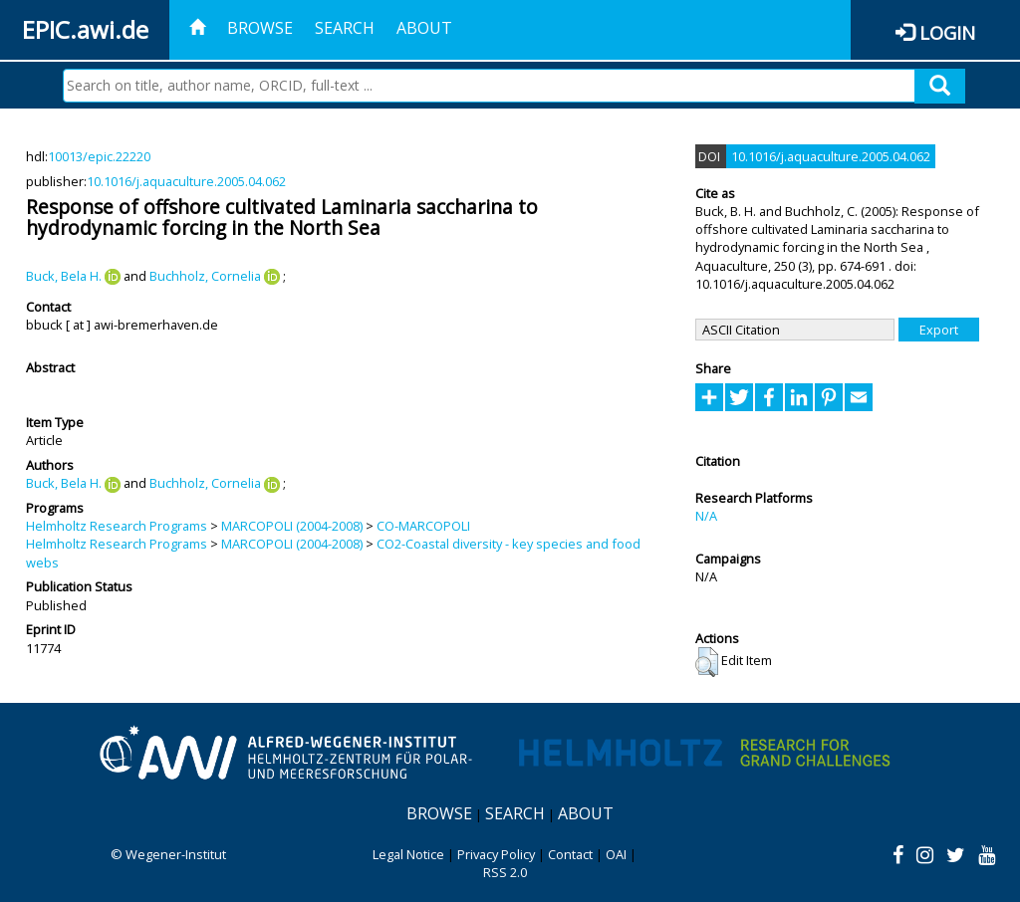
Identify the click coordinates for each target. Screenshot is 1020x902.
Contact (570, 854)
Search (345, 28)
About (424, 28)
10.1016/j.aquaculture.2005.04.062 (186, 181)
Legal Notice (408, 854)
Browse (260, 28)
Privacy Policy (496, 854)
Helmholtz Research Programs (116, 526)
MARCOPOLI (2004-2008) (292, 526)
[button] (706, 662)
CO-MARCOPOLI (423, 526)
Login (947, 32)
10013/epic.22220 (99, 156)
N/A (706, 516)
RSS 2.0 (505, 872)
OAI (616, 854)
